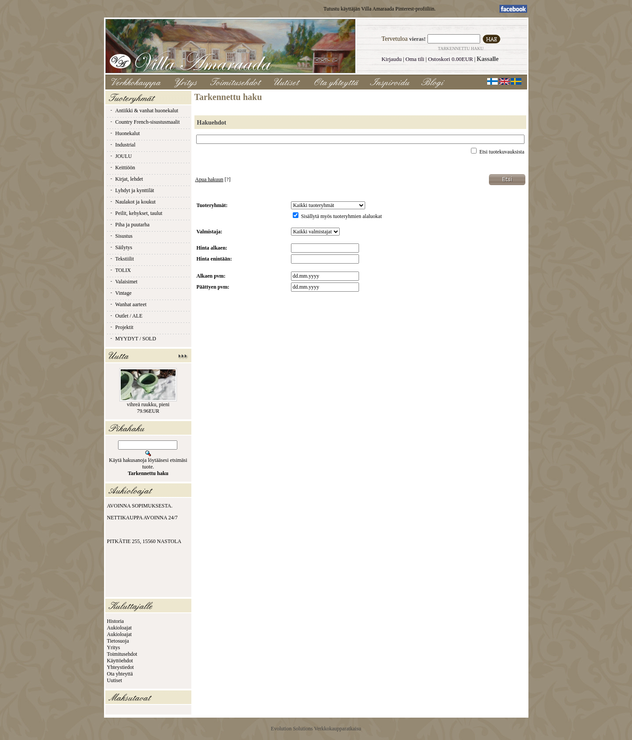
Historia (115, 621)
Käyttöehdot (120, 661)
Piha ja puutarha (129, 225)
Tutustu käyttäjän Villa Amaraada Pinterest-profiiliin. (379, 9)
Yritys (113, 647)
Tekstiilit (121, 259)
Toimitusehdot (122, 654)
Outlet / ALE (126, 316)
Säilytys (121, 247)
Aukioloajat (119, 628)
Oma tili (415, 59)
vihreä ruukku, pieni (148, 404)
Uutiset (114, 680)
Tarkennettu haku (461, 48)
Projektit (121, 327)
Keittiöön (122, 167)
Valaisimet (123, 282)
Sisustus (121, 236)
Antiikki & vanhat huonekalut (144, 110)
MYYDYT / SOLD (132, 339)
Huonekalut (124, 133)
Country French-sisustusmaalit (144, 122)
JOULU (120, 156)
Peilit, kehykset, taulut (135, 213)
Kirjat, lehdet (126, 179)
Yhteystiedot (120, 667)
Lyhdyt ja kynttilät (131, 190)
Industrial (122, 145)
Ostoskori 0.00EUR (450, 59)
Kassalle (488, 59)
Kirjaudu (391, 59)
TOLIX (120, 270)
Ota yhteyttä (120, 674)
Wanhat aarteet (128, 304)
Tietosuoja (118, 641)
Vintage (120, 293)
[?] (213, 179)
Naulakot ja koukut (132, 202)
